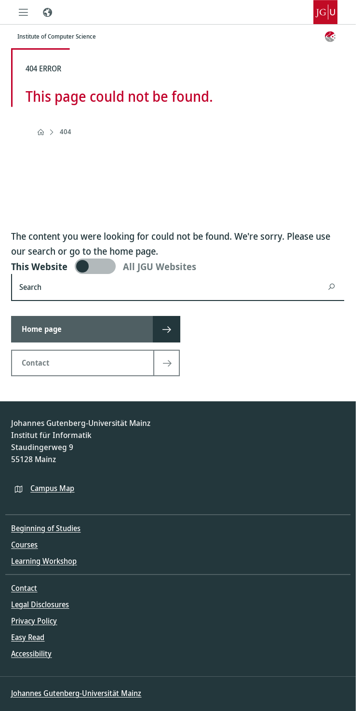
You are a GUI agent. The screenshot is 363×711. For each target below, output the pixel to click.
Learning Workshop (44, 561)
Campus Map (52, 488)
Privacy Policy (34, 620)
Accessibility (31, 653)
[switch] (177, 266)
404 (65, 131)
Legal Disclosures (40, 604)
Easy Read (27, 637)
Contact (24, 588)
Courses (24, 544)
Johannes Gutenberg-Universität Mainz (76, 693)
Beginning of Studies (46, 528)
